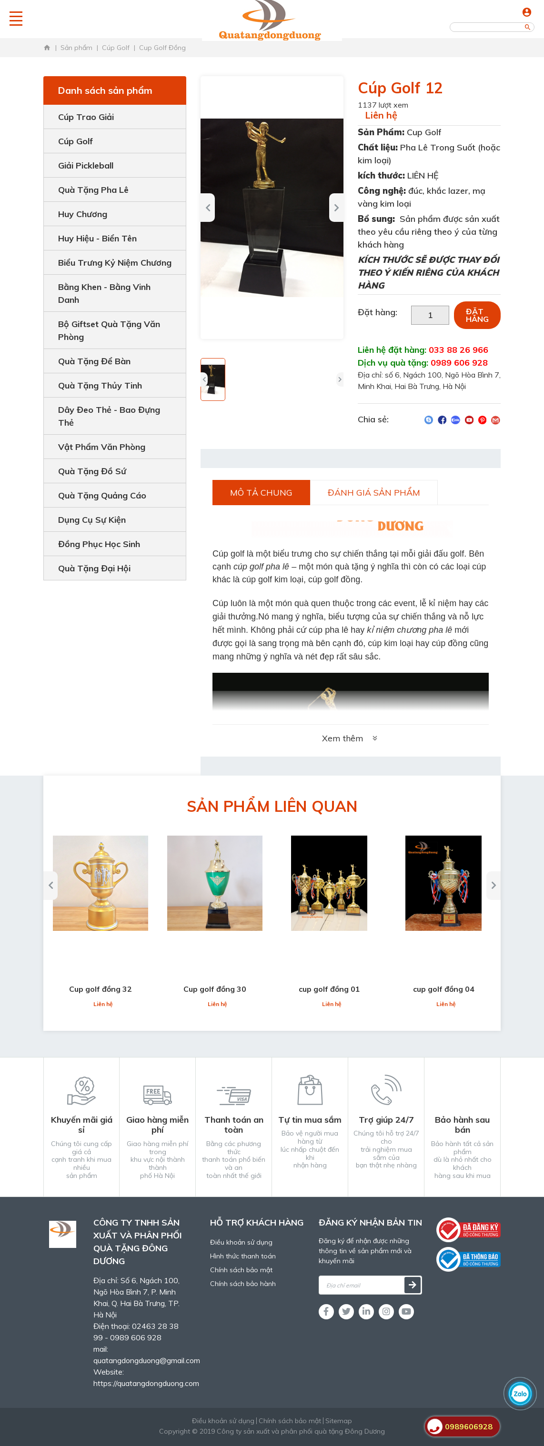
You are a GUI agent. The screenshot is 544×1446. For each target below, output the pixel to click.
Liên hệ (381, 115)
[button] (204, 379)
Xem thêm (350, 738)
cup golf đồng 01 (329, 989)
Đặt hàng (477, 315)
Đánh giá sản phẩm (374, 492)
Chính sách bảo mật (241, 1270)
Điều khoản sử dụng (241, 1242)
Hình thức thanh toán (243, 1256)
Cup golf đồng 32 (100, 989)
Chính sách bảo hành (243, 1283)
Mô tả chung (261, 492)
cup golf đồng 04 (443, 989)
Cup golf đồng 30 (214, 989)
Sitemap (338, 1420)
